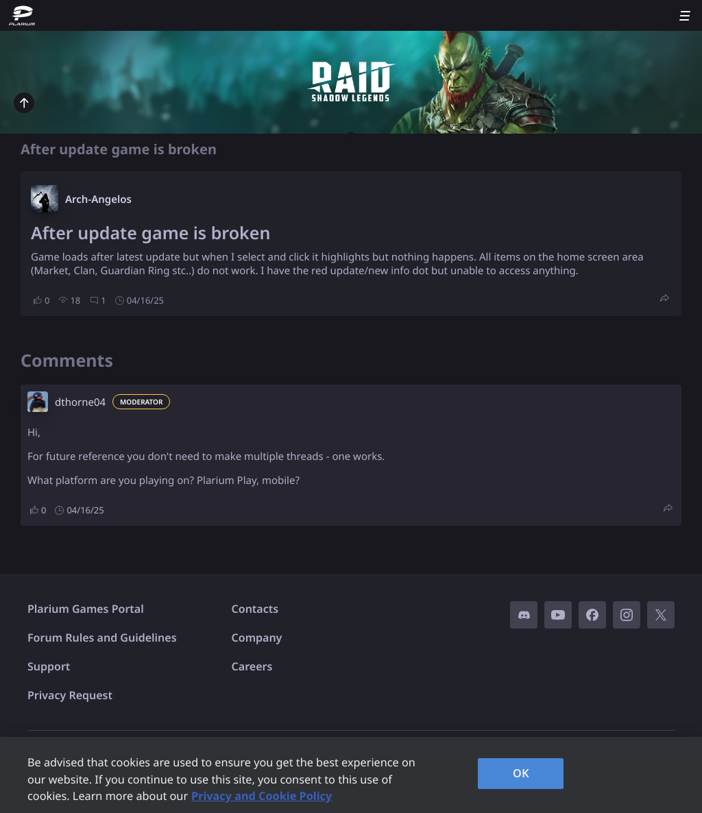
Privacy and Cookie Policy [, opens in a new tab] (261, 795)
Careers (252, 666)
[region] (351, 775)
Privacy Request (69, 695)
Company (257, 637)
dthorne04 (80, 402)
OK (521, 773)
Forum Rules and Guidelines (102, 637)
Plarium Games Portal (85, 608)
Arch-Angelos (98, 199)
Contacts (255, 608)
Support (48, 666)
